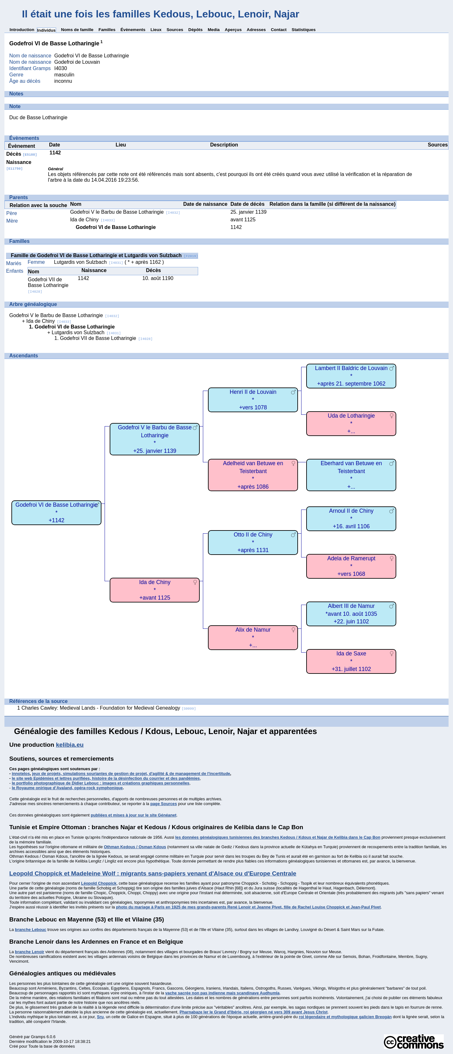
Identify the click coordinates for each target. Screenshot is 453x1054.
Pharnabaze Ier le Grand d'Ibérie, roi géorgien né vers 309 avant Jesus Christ (253, 1012)
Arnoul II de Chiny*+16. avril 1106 (351, 519)
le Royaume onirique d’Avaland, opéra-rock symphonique (67, 787)
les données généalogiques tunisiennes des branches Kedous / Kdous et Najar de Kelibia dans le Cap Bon (277, 837)
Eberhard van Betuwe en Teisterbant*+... (351, 475)
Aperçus (233, 29)
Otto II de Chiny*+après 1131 (253, 542)
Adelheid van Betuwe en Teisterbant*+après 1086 (253, 475)
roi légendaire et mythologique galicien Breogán (345, 1016)
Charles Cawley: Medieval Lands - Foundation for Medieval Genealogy (109, 708)
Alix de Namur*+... (253, 637)
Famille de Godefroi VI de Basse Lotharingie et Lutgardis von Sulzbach (104, 255)
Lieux (156, 29)
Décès (21, 154)
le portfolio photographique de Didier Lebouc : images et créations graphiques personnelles (100, 783)
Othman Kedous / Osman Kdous (135, 846)
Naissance (18, 165)
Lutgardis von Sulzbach (88, 262)
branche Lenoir (29, 951)
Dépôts (195, 29)
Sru (100, 1016)
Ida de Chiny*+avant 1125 (155, 590)
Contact (279, 29)
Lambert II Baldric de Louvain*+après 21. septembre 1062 (351, 376)
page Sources (163, 803)
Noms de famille (77, 29)
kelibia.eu (69, 744)
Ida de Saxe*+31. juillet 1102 (351, 661)
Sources (174, 29)
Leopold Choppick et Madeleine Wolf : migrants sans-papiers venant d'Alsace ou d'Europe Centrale (152, 873)
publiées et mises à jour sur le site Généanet (133, 815)
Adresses (256, 29)
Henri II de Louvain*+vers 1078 (253, 400)
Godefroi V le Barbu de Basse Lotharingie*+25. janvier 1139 (155, 439)
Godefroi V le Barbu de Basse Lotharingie (125, 212)
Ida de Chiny (92, 219)
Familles (107, 29)
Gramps (38, 1036)
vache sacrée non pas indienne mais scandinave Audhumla (222, 993)
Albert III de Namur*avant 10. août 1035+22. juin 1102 (351, 614)
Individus (46, 30)
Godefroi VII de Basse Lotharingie (48, 285)
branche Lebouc (30, 929)
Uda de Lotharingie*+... (351, 423)
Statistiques (304, 29)
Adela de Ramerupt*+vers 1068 (351, 566)
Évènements (133, 29)
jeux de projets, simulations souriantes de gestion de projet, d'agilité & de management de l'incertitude (131, 773)
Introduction (22, 29)
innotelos (21, 773)
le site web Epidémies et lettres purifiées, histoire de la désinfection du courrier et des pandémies (106, 778)
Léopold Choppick (99, 883)
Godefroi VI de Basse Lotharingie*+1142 (57, 513)
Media (214, 29)
